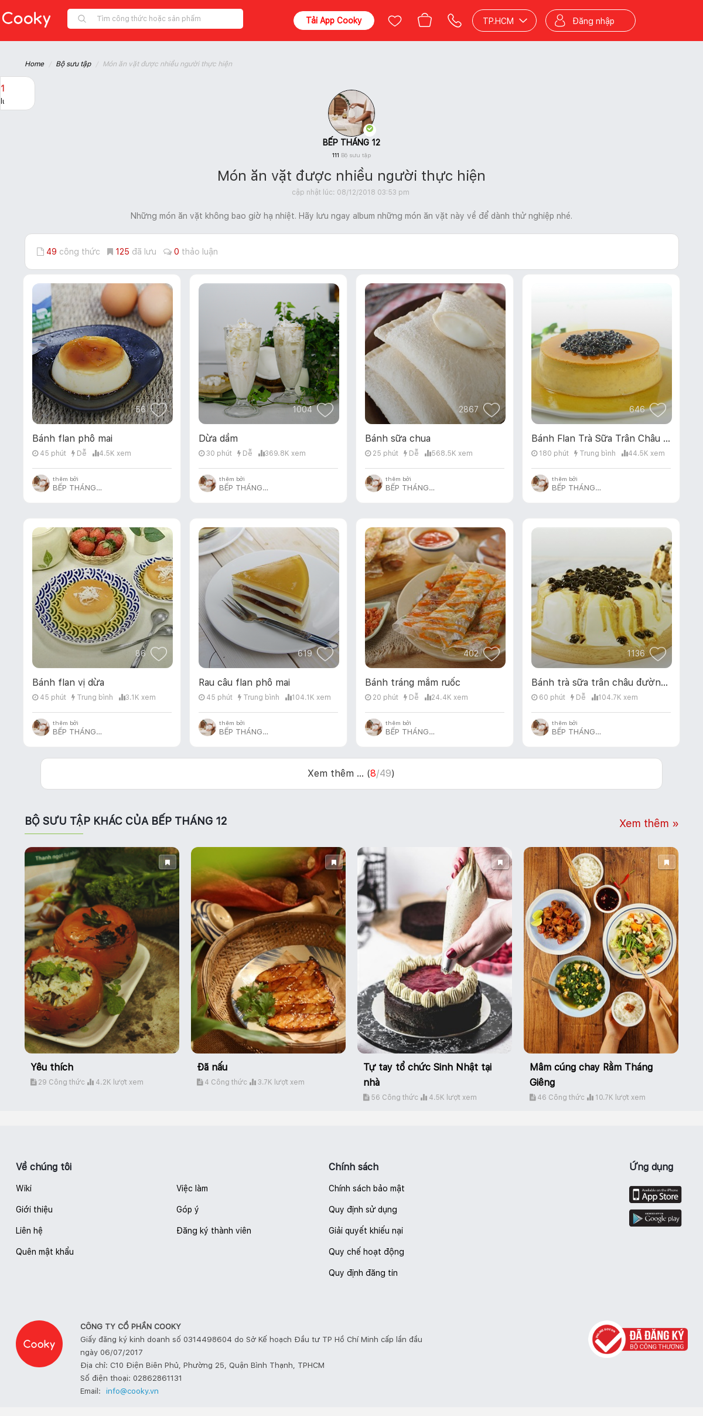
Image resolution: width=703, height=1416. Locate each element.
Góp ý (187, 1209)
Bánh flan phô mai (72, 438)
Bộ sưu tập (73, 64)
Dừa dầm (218, 438)
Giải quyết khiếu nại (366, 1230)
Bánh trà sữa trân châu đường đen (601, 682)
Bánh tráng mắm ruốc (412, 682)
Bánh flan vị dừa (68, 682)
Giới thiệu (34, 1209)
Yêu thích (51, 1067)
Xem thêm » (649, 823)
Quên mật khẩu (45, 1251)
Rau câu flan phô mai (244, 682)
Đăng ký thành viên (213, 1230)
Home (34, 64)
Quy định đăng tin (363, 1273)
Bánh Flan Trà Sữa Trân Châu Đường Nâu (601, 438)
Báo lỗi (17, 165)
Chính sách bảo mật (367, 1188)
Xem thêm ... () (351, 773)
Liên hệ (29, 1230)
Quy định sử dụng (363, 1209)
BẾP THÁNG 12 (351, 142)
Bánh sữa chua (398, 438)
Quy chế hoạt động (366, 1251)
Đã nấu (212, 1067)
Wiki (24, 1188)
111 (351, 154)
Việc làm (192, 1188)
